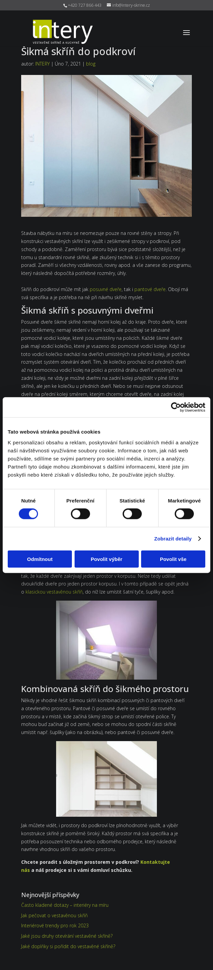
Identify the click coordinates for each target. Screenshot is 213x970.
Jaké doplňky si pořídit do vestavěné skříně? (68, 946)
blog (90, 63)
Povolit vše (173, 559)
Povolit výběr (106, 559)
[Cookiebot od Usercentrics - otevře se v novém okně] (175, 407)
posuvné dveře (106, 289)
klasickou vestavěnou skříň (54, 592)
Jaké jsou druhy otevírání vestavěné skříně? (67, 936)
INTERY (42, 63)
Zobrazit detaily (173, 538)
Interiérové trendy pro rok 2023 (55, 925)
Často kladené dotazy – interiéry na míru (65, 905)
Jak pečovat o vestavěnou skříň (54, 915)
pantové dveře (150, 289)
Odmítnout (40, 559)
